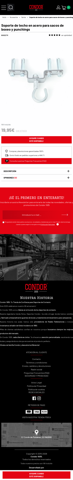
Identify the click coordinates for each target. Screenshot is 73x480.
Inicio (4, 17)
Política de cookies (36, 389)
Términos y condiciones (36, 362)
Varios (23, 17)
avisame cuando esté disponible (36, 139)
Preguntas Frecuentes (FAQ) (36, 373)
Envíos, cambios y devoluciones (36, 366)
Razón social (36, 369)
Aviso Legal (36, 382)
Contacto (36, 359)
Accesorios (14, 17)
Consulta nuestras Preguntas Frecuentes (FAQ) (25, 161)
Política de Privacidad (36, 386)
